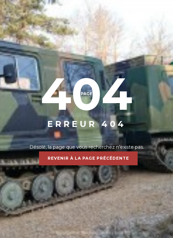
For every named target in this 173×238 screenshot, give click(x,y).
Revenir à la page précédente (88, 158)
